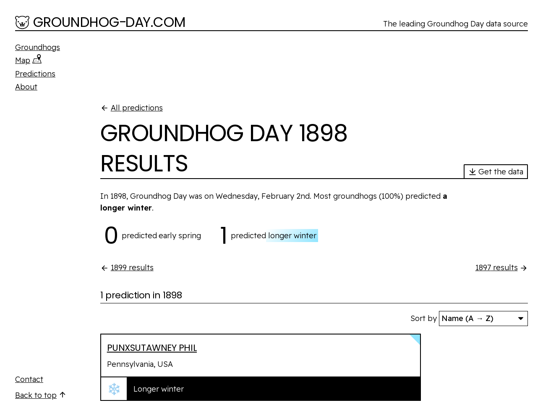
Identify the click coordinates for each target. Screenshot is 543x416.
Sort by (423, 318)
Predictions (35, 74)
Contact (29, 379)
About (26, 87)
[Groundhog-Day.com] (100, 23)
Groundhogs (37, 47)
